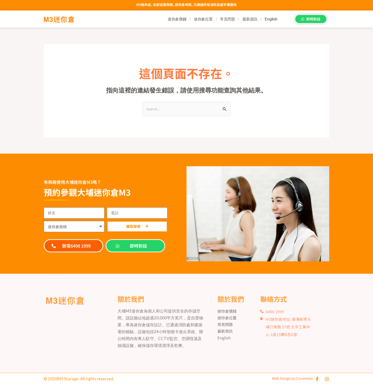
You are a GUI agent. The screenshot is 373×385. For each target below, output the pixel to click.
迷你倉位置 (203, 19)
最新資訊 (249, 19)
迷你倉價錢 (177, 19)
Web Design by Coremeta (287, 378)
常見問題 (227, 19)
